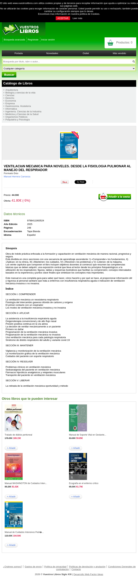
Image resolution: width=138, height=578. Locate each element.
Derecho (9, 98)
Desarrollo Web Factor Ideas (88, 574)
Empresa (10, 103)
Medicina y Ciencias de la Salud (21, 114)
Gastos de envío (33, 566)
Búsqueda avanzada (14, 39)
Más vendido (119, 53)
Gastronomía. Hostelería (18, 106)
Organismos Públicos (16, 117)
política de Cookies (89, 14)
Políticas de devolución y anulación (87, 566)
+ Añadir (11, 448)
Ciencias (9, 95)
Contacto (76, 569)
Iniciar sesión (48, 39)
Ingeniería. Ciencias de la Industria (23, 111)
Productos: (124, 42)
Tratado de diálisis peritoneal (18, 435)
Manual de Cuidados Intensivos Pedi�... (24, 532)
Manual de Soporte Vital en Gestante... (87, 435)
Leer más (77, 18)
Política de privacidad (55, 566)
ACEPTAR (63, 18)
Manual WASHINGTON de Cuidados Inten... (26, 483)
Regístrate (33, 39)
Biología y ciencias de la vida (20, 92)
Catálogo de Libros (18, 83)
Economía (10, 100)
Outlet (86, 53)
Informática (11, 108)
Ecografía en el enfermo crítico (83, 483)
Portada (19, 53)
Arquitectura (11, 90)
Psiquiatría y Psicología (17, 119)
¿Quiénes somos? (12, 566)
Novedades (52, 53)
